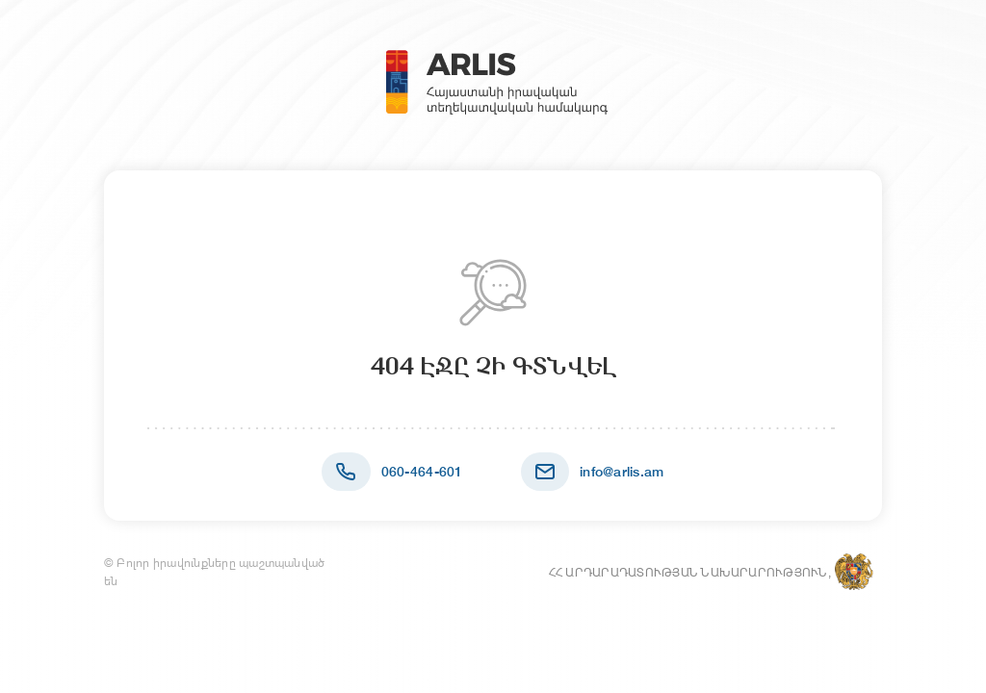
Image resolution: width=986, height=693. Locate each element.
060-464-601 (422, 471)
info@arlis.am (622, 471)
